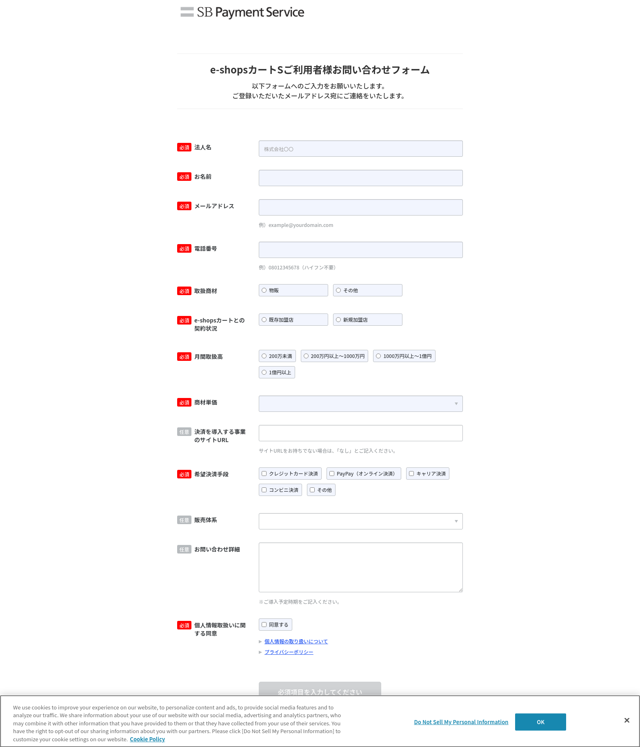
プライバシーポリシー (288, 651)
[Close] (627, 722)
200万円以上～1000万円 (338, 355)
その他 (350, 290)
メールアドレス (214, 206)
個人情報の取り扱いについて (296, 641)
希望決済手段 (211, 474)
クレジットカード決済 (293, 473)
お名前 (202, 176)
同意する (279, 624)
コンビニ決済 (283, 489)
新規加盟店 (355, 319)
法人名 (202, 147)
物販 (274, 290)
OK (540, 723)
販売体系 (205, 520)
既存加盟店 (281, 319)
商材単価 (205, 402)
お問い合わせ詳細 (217, 549)
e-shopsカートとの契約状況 (219, 324)
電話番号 (205, 248)
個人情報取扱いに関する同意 (220, 629)
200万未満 (280, 355)
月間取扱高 (208, 356)
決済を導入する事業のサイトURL (220, 435)
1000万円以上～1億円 (407, 355)
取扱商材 (205, 291)
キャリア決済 (431, 473)
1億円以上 (280, 372)
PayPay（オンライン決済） (367, 473)
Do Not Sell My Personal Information (461, 723)
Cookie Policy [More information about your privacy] (147, 741)
